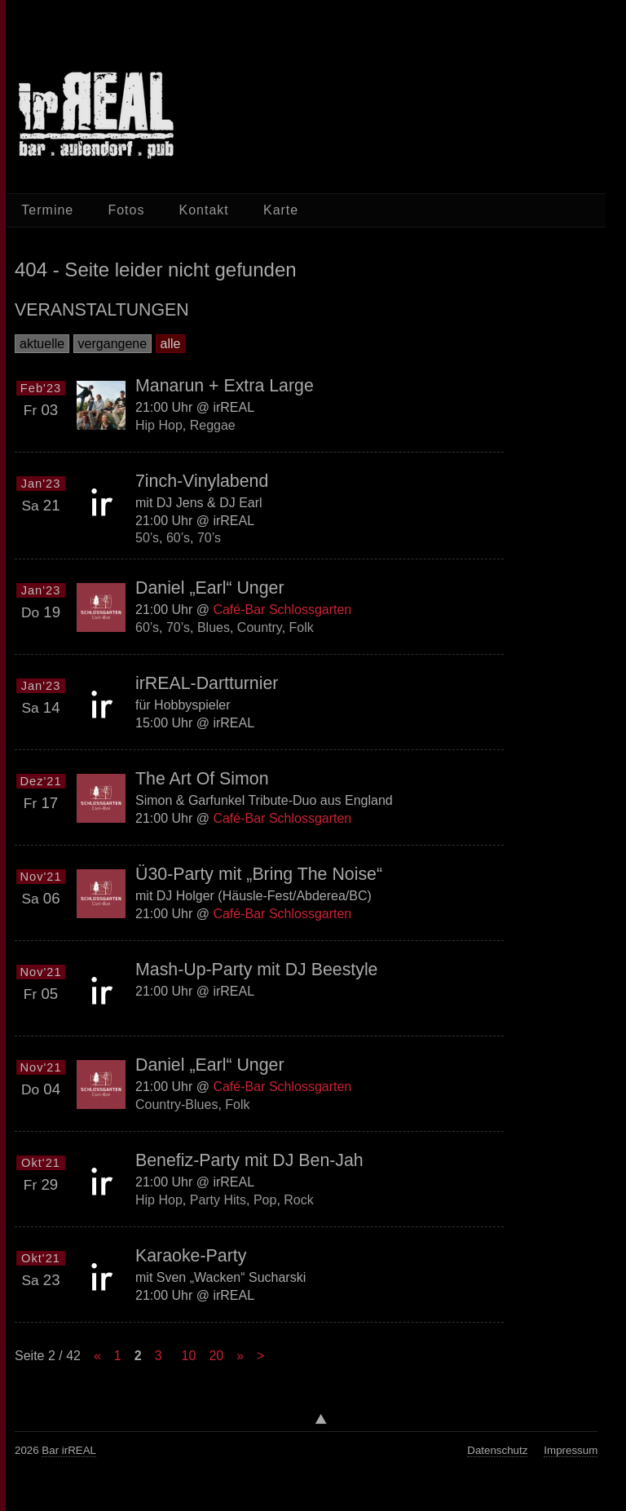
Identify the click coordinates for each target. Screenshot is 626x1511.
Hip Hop (159, 424)
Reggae (213, 424)
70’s (209, 538)
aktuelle (42, 344)
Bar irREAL (69, 1450)
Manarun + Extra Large (224, 385)
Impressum (570, 1450)
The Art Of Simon (202, 779)
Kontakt (204, 210)
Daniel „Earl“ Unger (209, 588)
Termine (47, 210)
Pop (264, 1200)
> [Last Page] (260, 1356)
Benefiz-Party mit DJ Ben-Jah (249, 1160)
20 (216, 1356)
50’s (147, 538)
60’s (178, 538)
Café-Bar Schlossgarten (282, 609)
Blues (213, 627)
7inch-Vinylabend (201, 481)
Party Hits (218, 1200)
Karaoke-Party (190, 1256)
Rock (298, 1200)
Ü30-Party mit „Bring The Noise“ (258, 874)
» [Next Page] (240, 1356)
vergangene (113, 344)
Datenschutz (497, 1450)
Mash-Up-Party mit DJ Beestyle (256, 969)
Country (259, 627)
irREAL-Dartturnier (206, 683)
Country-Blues (176, 1104)
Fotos (126, 210)
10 (189, 1356)
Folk (301, 627)
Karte (280, 210)
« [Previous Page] (97, 1356)
